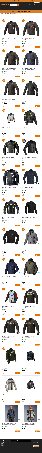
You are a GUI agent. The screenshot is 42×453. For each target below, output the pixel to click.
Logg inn (34, 4)
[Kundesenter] (30, 4)
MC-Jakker (19, 13)
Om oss (2, 442)
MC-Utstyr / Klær (13, 13)
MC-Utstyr (7, 13)
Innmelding (36, 442)
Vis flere (21, 436)
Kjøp (18, 46)
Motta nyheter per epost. (35, 440)
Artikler (2, 444)
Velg (37, 46)
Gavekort (2, 445)
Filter (11, 17)
